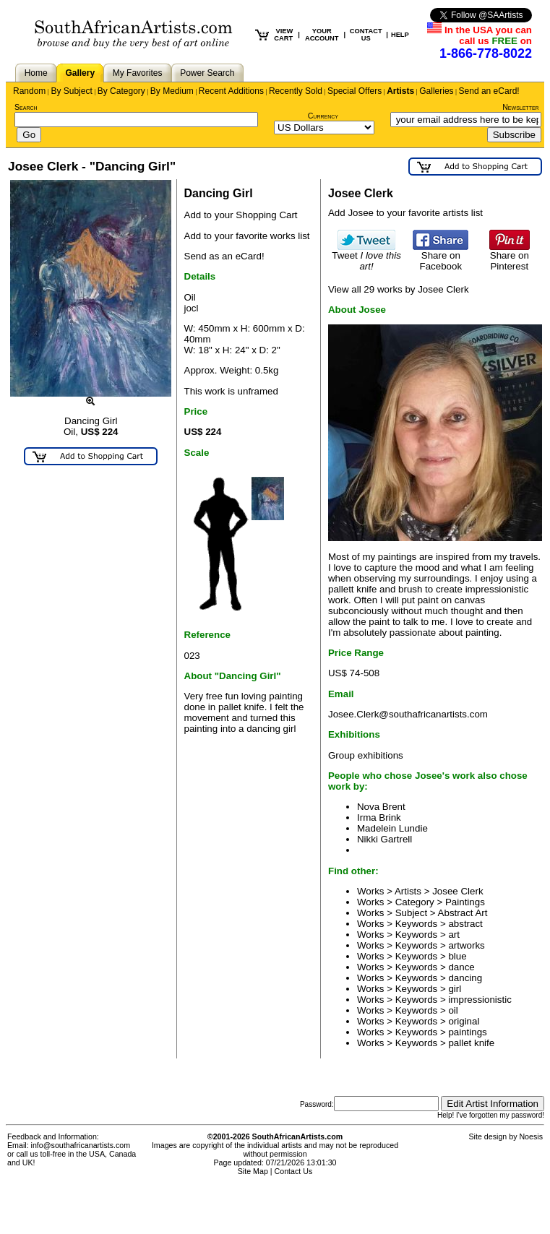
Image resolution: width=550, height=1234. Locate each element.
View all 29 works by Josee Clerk (398, 289)
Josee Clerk (457, 891)
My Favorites (138, 73)
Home (36, 73)
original (463, 1021)
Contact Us (294, 1171)
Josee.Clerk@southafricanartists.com (408, 714)
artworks (466, 945)
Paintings (465, 902)
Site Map (253, 1171)
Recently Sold (295, 91)
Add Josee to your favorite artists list (405, 212)
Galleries (436, 91)
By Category (121, 91)
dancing (465, 977)
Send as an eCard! (224, 256)
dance (461, 967)
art (454, 934)
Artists (400, 91)
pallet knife (471, 1042)
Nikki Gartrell (384, 839)
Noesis (531, 1136)
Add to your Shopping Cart (241, 215)
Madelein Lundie (392, 828)
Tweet (366, 256)
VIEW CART (283, 34)
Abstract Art (463, 912)
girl (454, 988)
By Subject (71, 91)
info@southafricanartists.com (81, 1145)
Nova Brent (381, 806)
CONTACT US (366, 34)
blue (457, 956)
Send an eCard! (489, 91)
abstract (465, 923)
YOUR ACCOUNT (322, 34)
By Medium (172, 91)
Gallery (80, 73)
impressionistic (479, 999)
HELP (400, 34)
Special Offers (354, 91)
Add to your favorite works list (247, 235)
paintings (467, 1032)
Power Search (207, 73)
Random (29, 91)
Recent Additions (231, 91)
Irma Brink (379, 817)
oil (452, 1010)
